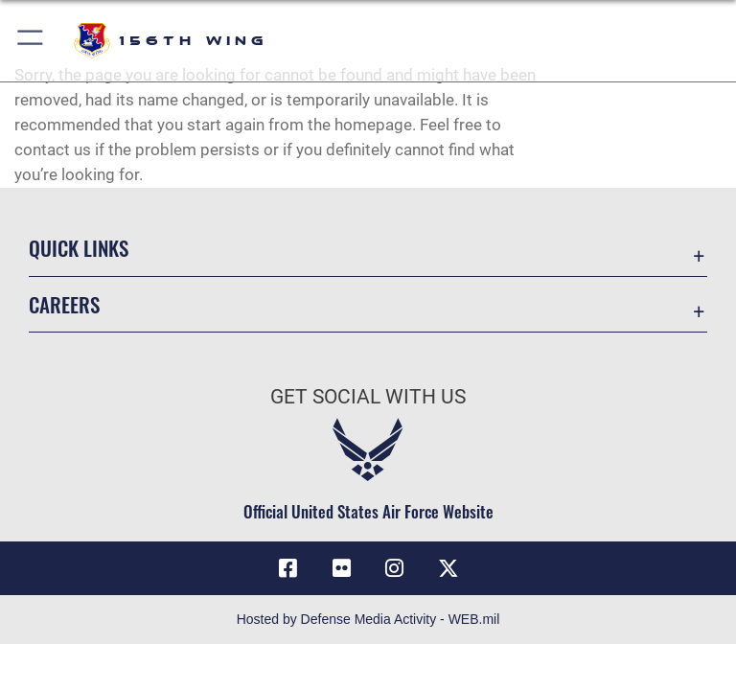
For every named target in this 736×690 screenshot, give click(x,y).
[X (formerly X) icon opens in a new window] (448, 568)
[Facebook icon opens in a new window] (287, 568)
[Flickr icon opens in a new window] (341, 568)
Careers (64, 304)
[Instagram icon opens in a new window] (394, 568)
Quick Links (78, 248)
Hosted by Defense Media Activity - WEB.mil (368, 619)
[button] (31, 40)
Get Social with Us (368, 396)
